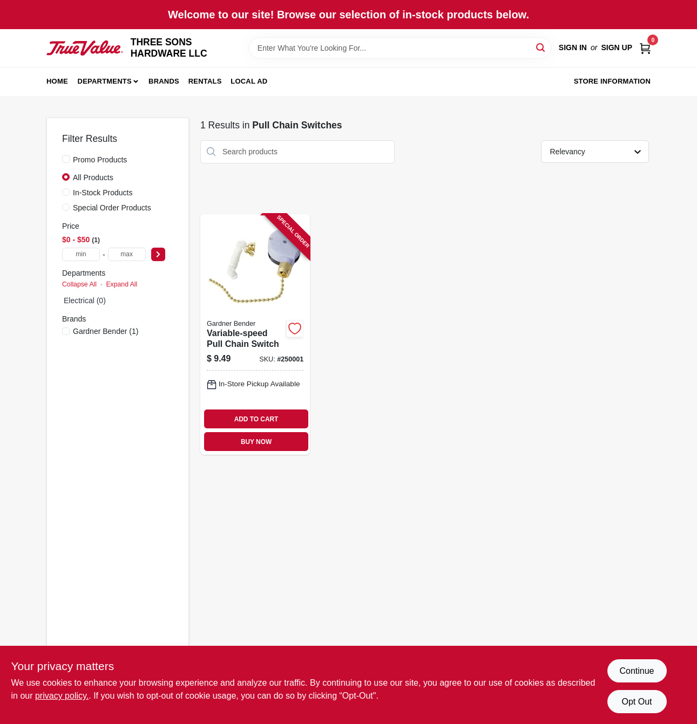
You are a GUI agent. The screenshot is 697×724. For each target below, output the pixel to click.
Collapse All (79, 284)
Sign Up (616, 47)
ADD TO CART (256, 419)
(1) (105, 331)
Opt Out (636, 701)
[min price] (81, 254)
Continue (636, 670)
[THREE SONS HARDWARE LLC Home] (84, 48)
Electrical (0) (85, 300)
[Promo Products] (66, 159)
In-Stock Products (103, 192)
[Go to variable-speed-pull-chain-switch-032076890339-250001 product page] (255, 334)
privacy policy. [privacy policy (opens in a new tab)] (62, 695)
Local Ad (249, 81)
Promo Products (100, 159)
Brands (163, 81)
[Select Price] (158, 254)
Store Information (612, 81)
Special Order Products (112, 207)
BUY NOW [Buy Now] (256, 442)
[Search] (541, 47)
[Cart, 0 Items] (645, 47)
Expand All (121, 284)
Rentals (205, 81)
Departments (105, 81)
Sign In (573, 47)
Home (57, 81)
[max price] (127, 254)
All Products (93, 177)
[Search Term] (400, 48)
